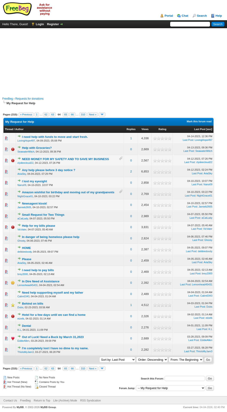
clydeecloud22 (25, 162)
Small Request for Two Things (43, 214)
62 (45, 114)
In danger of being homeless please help (51, 237)
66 (72, 114)
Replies (131, 129)
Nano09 (21, 185)
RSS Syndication (90, 400)
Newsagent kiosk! (34, 203)
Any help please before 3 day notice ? (48, 170)
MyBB (20, 407)
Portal (169, 15)
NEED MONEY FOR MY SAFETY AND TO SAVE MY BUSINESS (65, 159)
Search (202, 15)
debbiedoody (24, 251)
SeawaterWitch (25, 151)
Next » (92, 114)
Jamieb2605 (24, 207)
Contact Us (10, 400)
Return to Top (42, 400)
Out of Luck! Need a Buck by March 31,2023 (53, 337)
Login (40, 24)
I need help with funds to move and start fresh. (55, 137)
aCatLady (22, 218)
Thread (9, 129)
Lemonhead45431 (27, 285)
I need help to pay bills (38, 270)
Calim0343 (23, 296)
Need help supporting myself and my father (52, 292)
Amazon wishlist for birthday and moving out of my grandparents (68, 192)
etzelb (20, 318)
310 (83, 114)
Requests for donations (29, 98)
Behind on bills (32, 303)
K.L (19, 329)
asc (209, 129)
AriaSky (21, 173)
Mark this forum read (199, 121)
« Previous (26, 114)
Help (219, 15)
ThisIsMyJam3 (25, 352)
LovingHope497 (26, 140)
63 (52, 114)
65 (65, 114)
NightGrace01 (25, 196)
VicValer (21, 229)
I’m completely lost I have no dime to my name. (55, 348)
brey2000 (22, 274)
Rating (162, 129)
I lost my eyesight (34, 181)
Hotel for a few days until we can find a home (54, 315)
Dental (26, 325)
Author (19, 129)
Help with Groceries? (37, 148)
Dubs (20, 307)
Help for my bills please (38, 225)
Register (53, 24)
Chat (185, 15)
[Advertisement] (113, 60)
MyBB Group (48, 407)
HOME (26, 248)
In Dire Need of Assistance (41, 281)
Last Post (200, 129)
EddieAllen (23, 340)
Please (26, 259)
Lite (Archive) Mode (65, 400)
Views (145, 129)
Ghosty (21, 240)
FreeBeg (7, 98)
